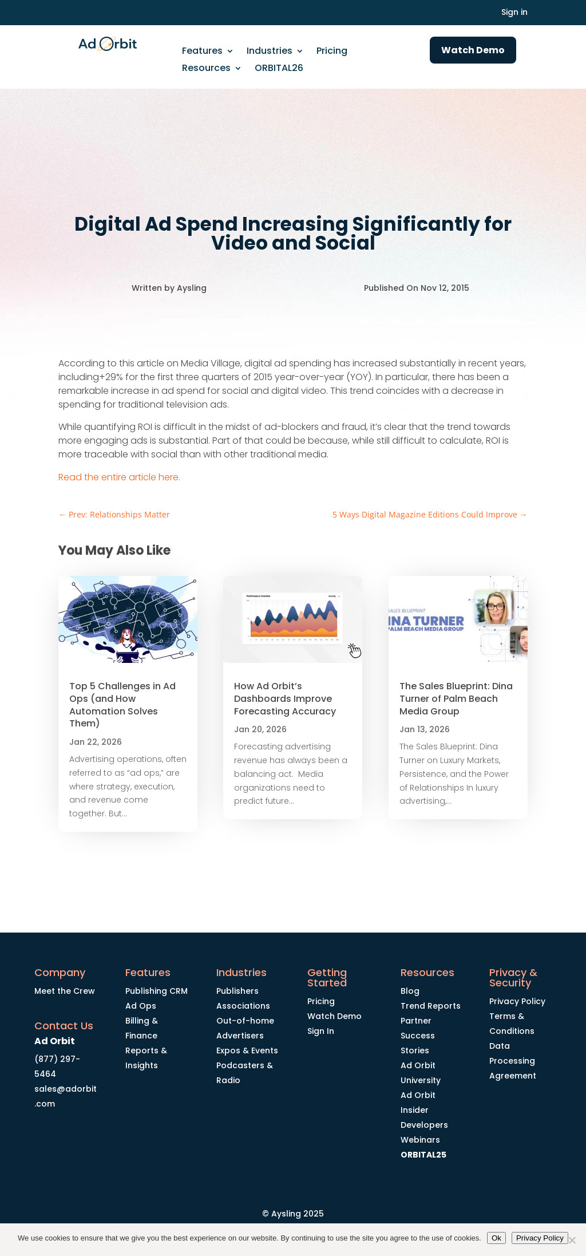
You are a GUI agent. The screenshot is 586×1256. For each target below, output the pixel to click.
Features (202, 52)
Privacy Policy (517, 1001)
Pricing (331, 52)
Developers (424, 1125)
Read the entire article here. (119, 477)
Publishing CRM (156, 991)
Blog (410, 991)
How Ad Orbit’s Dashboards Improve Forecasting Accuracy (285, 699)
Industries (269, 52)
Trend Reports (431, 1006)
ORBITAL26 (279, 69)
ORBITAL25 (423, 1154)
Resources (206, 69)
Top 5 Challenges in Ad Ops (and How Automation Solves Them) (122, 705)
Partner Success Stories (418, 1035)
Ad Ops (140, 1006)
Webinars (420, 1140)
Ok (496, 1238)
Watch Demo (473, 50)
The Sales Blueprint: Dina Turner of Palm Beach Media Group (456, 699)
